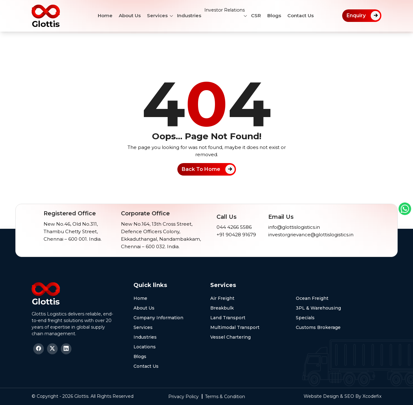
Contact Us (305, 15)
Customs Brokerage (318, 327)
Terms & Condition (225, 396)
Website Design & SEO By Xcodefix (342, 396)
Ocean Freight (312, 298)
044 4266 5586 (234, 227)
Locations (144, 347)
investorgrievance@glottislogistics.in (310, 235)
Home (100, 15)
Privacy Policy (183, 396)
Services (152, 15)
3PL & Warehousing (318, 308)
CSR (261, 15)
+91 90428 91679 (236, 235)
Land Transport (227, 317)
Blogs (279, 15)
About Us (125, 15)
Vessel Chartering (230, 337)
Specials (305, 317)
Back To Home (201, 169)
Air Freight (222, 298)
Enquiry (356, 15)
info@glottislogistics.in (294, 227)
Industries (184, 15)
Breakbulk (222, 308)
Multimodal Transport (234, 327)
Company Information (158, 317)
